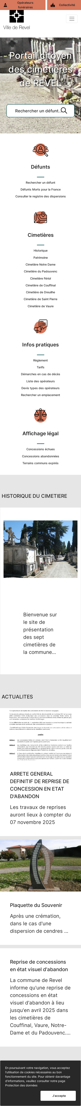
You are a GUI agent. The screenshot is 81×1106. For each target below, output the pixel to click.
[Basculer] (72, 19)
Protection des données (21, 1085)
